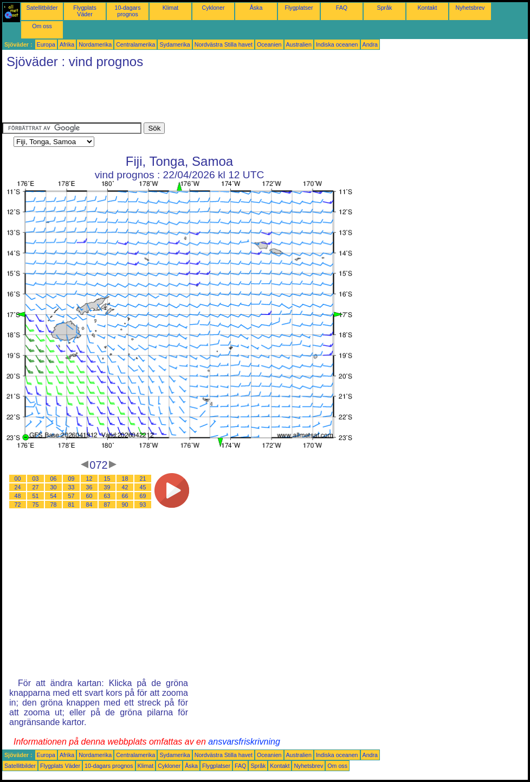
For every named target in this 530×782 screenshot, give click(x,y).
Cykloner (213, 7)
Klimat (171, 7)
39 (107, 487)
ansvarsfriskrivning (244, 741)
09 (71, 478)
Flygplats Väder (84, 10)
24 (18, 487)
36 (89, 487)
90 (125, 504)
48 (18, 496)
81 (71, 504)
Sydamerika (174, 44)
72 (18, 504)
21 (143, 478)
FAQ (341, 7)
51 (36, 496)
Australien (299, 44)
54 (53, 496)
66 (125, 496)
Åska (256, 7)
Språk (384, 7)
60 (89, 496)
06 (53, 478)
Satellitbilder (41, 7)
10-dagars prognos (128, 10)
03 (36, 478)
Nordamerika (95, 44)
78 (53, 504)
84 (89, 504)
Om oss (42, 26)
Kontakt (427, 7)
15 (107, 478)
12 (89, 478)
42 (125, 487)
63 (107, 496)
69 (143, 496)
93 (143, 504)
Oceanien (269, 44)
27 (36, 487)
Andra (370, 44)
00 (18, 478)
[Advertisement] (199, 98)
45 (143, 487)
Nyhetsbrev (470, 7)
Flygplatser (299, 7)
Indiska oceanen (337, 44)
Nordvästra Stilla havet (224, 44)
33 (71, 487)
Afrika (67, 44)
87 (107, 504)
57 (71, 496)
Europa (46, 44)
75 (36, 504)
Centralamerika (135, 44)
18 (125, 478)
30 (53, 487)
